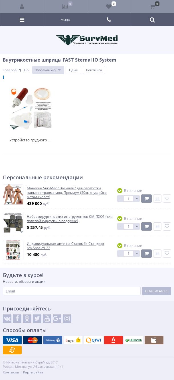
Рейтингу (94, 70)
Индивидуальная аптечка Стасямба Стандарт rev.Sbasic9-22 (65, 245)
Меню (65, 20)
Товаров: (10, 70)
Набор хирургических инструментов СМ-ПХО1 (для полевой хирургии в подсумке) (70, 218)
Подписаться (156, 291)
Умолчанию (46, 70)
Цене (73, 70)
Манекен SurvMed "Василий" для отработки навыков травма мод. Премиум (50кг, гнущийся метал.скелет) (67, 192)
